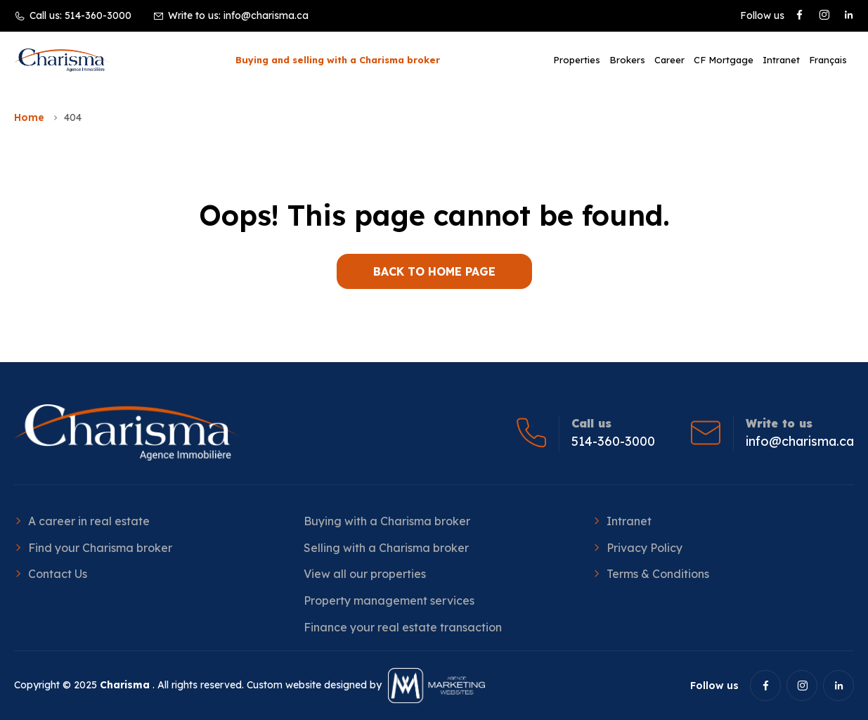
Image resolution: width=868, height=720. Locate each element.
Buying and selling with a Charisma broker (337, 59)
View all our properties (365, 574)
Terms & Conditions (658, 574)
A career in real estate (89, 521)
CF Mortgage (723, 59)
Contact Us (57, 574)
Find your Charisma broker (100, 548)
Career (669, 59)
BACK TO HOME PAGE (434, 271)
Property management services (389, 600)
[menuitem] (828, 59)
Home (29, 117)
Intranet (781, 59)
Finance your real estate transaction (403, 627)
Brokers (627, 59)
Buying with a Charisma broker (387, 521)
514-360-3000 (98, 15)
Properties (576, 59)
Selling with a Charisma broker (386, 548)
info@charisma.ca (266, 15)
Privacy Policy (644, 548)
